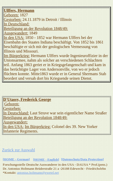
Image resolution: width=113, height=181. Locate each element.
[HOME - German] (16, 159)
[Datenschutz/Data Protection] (82, 159)
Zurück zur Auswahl (18, 150)
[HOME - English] (46, 159)
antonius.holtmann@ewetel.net (38, 172)
